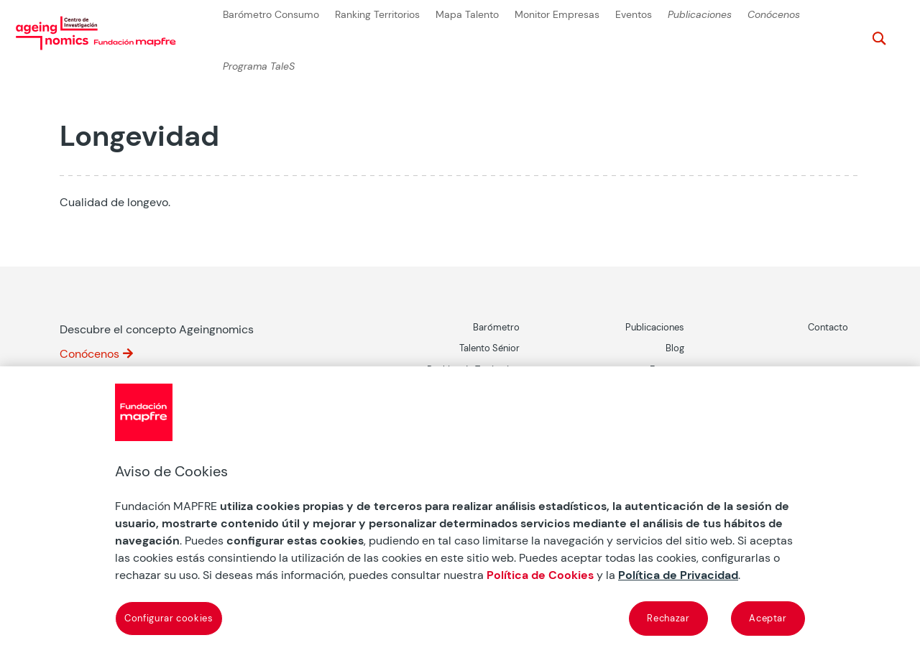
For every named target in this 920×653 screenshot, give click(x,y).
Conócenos (774, 15)
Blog (675, 348)
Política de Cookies (540, 575)
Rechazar (668, 618)
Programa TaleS (259, 66)
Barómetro (496, 327)
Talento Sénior (489, 348)
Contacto (828, 327)
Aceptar (768, 618)
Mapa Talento (467, 15)
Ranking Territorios (377, 15)
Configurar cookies (168, 618)
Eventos (633, 15)
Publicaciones (700, 15)
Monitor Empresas (557, 15)
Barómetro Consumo (271, 15)
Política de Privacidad (678, 575)
